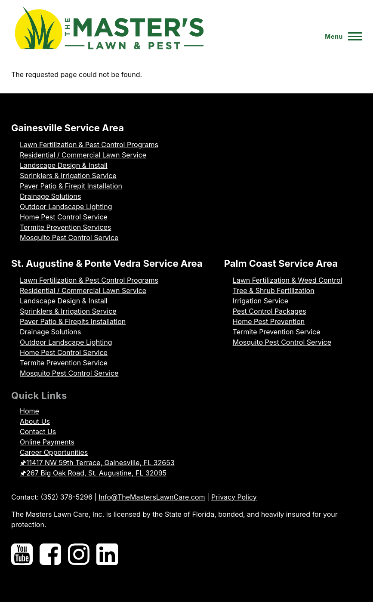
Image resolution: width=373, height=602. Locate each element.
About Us (35, 421)
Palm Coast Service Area (281, 263)
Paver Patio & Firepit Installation (71, 186)
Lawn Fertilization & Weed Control (287, 280)
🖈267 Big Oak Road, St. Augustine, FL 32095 (93, 473)
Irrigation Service (260, 300)
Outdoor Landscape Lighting (66, 206)
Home (29, 411)
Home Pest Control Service (64, 217)
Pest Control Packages (269, 311)
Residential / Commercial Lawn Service (83, 155)
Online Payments (47, 442)
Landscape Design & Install (64, 165)
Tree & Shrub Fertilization (273, 290)
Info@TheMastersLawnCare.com (152, 497)
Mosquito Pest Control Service (69, 237)
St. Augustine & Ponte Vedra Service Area (107, 263)
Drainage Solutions (50, 196)
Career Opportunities (54, 452)
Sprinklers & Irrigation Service (68, 175)
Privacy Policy (234, 497)
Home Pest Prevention (269, 321)
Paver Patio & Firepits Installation (73, 321)
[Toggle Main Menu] (340, 37)
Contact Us (38, 431)
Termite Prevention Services (65, 227)
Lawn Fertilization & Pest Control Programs (89, 144)
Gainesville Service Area (67, 127)
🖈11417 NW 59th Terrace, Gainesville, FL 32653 (97, 462)
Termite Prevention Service (64, 362)
